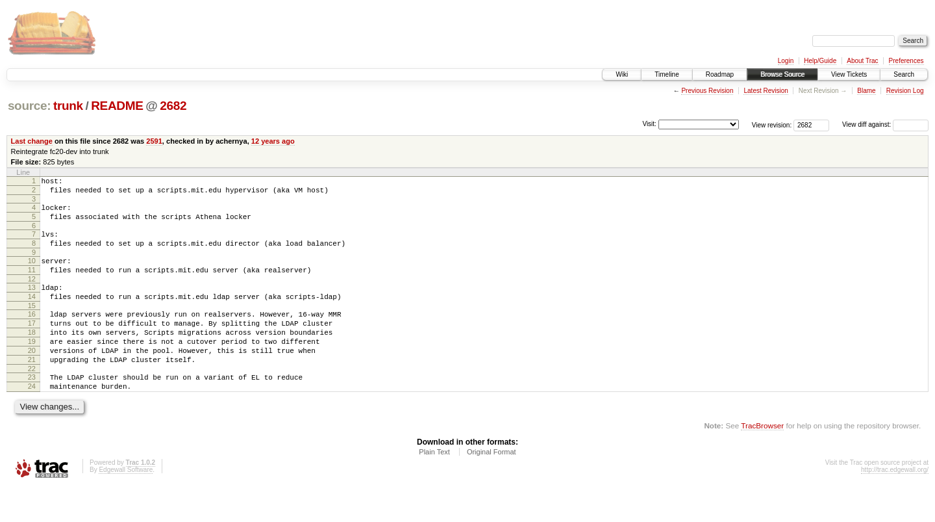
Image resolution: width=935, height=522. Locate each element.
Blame (866, 90)
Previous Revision (707, 90)
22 (32, 400)
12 (32, 294)
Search (903, 74)
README (117, 105)
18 (32, 355)
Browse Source (782, 74)
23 (32, 408)
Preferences (906, 60)
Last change (32, 141)
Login (785, 60)
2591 (154, 141)
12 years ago (273, 141)
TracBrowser (762, 460)
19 (32, 367)
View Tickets (849, 74)
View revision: (772, 124)
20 (32, 378)
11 (32, 283)
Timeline (666, 74)
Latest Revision (765, 90)
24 (32, 419)
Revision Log (905, 90)
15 (32, 325)
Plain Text (434, 487)
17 (32, 344)
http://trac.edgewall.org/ (895, 504)
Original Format (491, 487)
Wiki (622, 74)
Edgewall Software (126, 504)
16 (32, 333)
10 (32, 272)
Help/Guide (820, 60)
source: (29, 105)
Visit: (649, 123)
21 (32, 389)
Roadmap (720, 74)
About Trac (862, 60)
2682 (173, 105)
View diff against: (885, 124)
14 (32, 314)
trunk (68, 105)
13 (32, 303)
